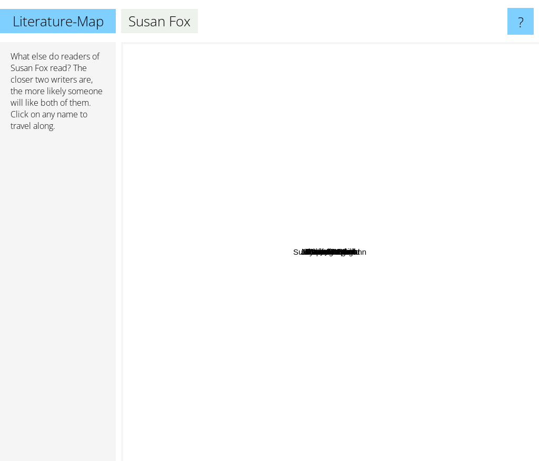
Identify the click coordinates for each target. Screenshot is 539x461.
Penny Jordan (426, 208)
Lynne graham (409, 268)
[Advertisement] (58, 300)
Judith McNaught (422, 453)
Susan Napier (333, 327)
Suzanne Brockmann (247, 452)
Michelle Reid (341, 200)
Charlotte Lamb (303, 80)
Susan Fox (29, 68)
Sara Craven (391, 101)
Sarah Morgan (228, 271)
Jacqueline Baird (355, 277)
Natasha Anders (306, 233)
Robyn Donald (356, 230)
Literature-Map (58, 21)
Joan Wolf (155, 215)
